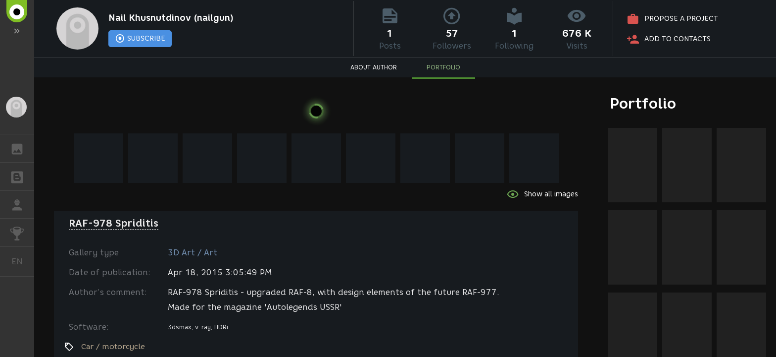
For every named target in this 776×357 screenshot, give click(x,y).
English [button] (20, 261)
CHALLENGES (22, 231)
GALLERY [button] (22, 148)
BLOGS (22, 175)
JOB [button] (22, 205)
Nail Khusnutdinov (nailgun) (171, 17)
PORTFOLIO (443, 67)
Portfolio (643, 103)
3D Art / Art (192, 252)
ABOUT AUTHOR (373, 67)
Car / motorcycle (113, 346)
